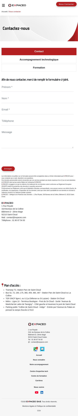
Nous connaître (39, 360)
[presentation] (22, 155)
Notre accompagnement (39, 364)
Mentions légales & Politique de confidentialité (39, 406)
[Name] (37, 87)
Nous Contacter (66, 4)
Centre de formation (39, 376)
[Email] (37, 109)
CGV (39, 411)
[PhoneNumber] (37, 121)
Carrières (39, 381)
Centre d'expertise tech (39, 371)
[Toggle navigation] (2, 6)
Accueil (4, 12)
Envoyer (8, 168)
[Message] (37, 138)
